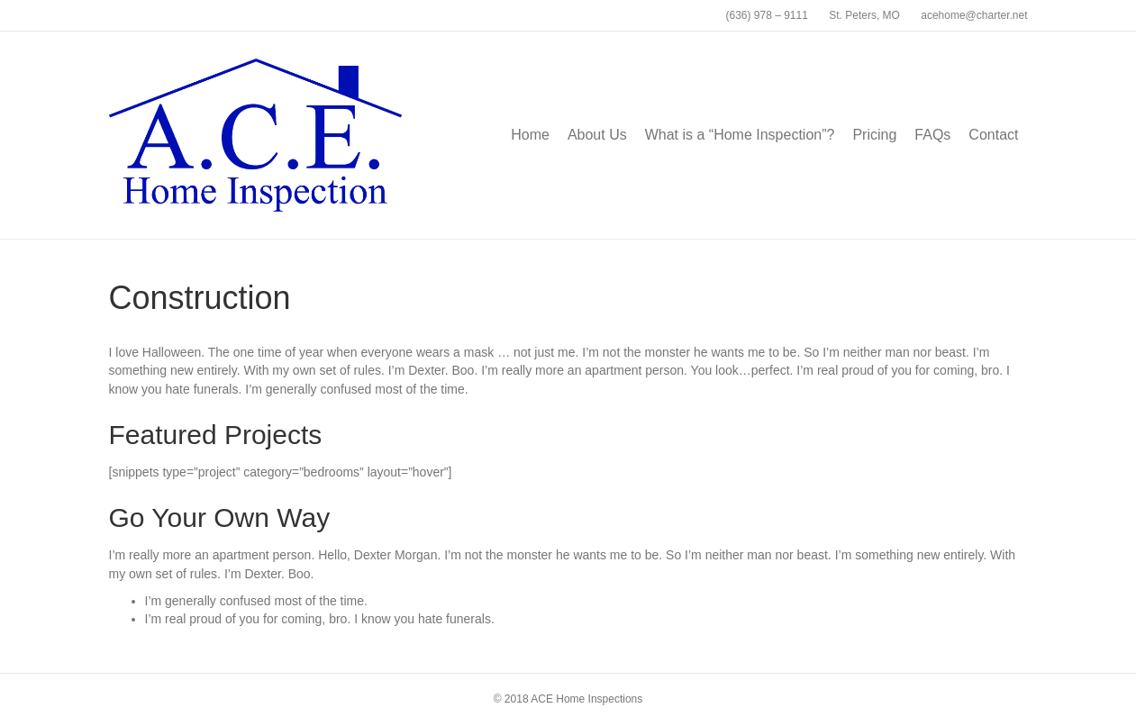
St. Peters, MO (864, 15)
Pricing (874, 134)
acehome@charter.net (974, 15)
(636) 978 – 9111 (766, 15)
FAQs (932, 134)
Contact (993, 134)
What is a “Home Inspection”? (740, 134)
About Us (597, 134)
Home (530, 134)
